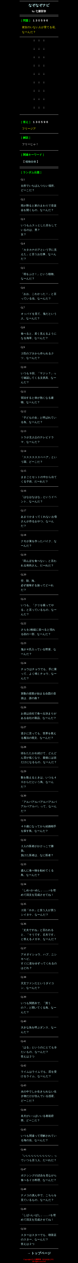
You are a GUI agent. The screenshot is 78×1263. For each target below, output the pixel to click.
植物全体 (30, 161)
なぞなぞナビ (39, 5)
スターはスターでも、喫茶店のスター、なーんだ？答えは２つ (38, 1239)
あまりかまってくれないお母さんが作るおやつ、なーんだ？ (39, 521)
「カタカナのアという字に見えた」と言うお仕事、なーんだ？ (39, 254)
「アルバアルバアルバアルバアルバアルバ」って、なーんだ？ (39, 806)
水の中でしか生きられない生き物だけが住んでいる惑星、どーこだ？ (39, 1096)
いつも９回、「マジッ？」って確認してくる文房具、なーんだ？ (38, 378)
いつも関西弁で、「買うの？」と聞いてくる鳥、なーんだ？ (38, 1008)
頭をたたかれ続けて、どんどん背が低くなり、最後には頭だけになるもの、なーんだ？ (39, 758)
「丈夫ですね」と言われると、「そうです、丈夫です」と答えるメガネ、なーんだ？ (39, 934)
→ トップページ (39, 1253)
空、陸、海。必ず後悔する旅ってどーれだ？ (37, 585)
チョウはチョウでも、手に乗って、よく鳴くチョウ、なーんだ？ (39, 674)
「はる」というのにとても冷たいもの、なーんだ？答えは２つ (39, 1052)
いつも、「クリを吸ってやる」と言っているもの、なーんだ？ (39, 610)
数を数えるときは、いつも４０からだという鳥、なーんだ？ (39, 782)
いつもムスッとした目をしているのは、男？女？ (39, 230)
